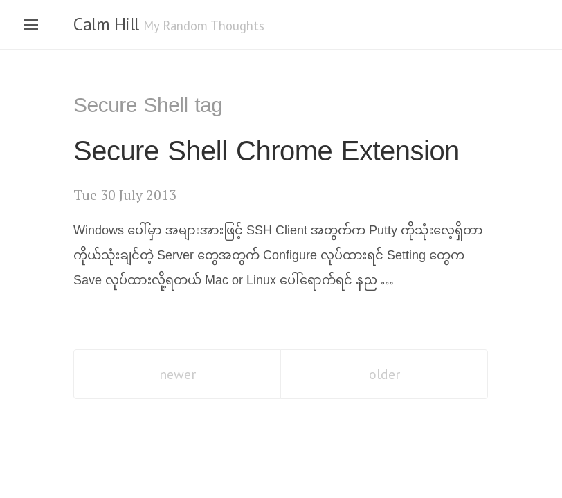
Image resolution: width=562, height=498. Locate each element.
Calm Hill (106, 24)
